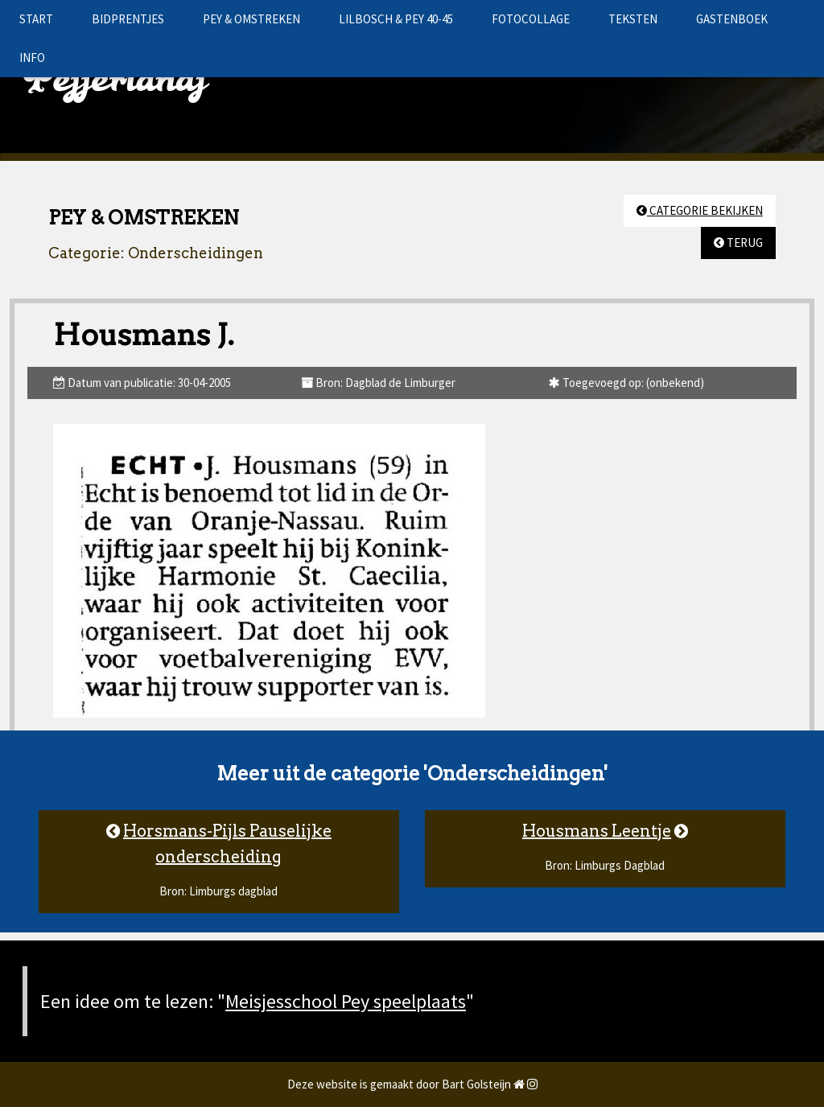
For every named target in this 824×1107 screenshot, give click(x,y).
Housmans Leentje (596, 831)
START (36, 19)
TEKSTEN (632, 19)
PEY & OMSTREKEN (251, 19)
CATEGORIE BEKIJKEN (700, 210)
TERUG (738, 242)
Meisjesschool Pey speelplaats (345, 1001)
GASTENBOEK (732, 19)
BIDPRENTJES (128, 19)
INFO (32, 57)
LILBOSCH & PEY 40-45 (396, 19)
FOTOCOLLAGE (531, 19)
